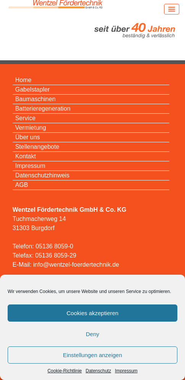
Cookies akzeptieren (93, 313)
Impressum (126, 371)
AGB (21, 185)
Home (23, 80)
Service (25, 118)
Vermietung (30, 127)
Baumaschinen (35, 99)
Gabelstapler (32, 89)
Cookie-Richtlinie (64, 371)
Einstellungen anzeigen (92, 355)
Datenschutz (98, 371)
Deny (92, 334)
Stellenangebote (37, 146)
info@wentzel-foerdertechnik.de (76, 264)
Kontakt (25, 156)
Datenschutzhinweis (42, 175)
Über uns (27, 137)
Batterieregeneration (43, 108)
